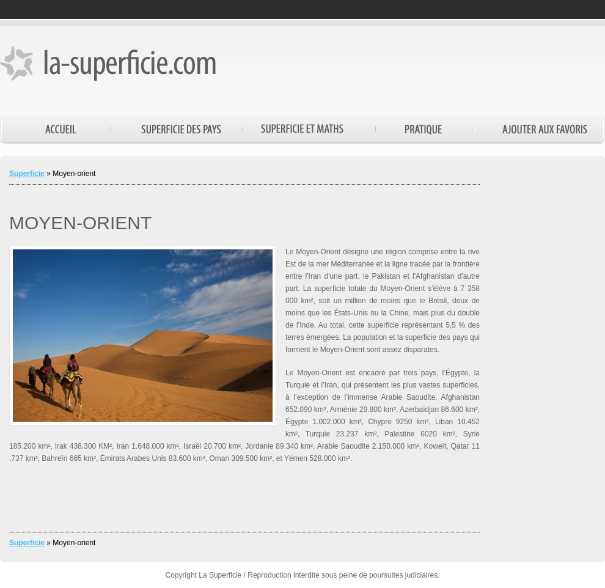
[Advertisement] (547, 348)
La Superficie (220, 575)
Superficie (27, 173)
